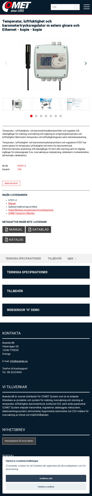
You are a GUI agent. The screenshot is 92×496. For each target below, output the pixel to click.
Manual (12, 203)
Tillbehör (55, 258)
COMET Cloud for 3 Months (21, 213)
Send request (11, 183)
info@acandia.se (19, 361)
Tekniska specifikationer (23, 258)
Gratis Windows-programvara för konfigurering (30, 210)
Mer (70, 258)
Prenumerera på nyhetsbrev (19, 441)
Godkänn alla (46, 478)
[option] (46, 63)
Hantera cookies (46, 486)
